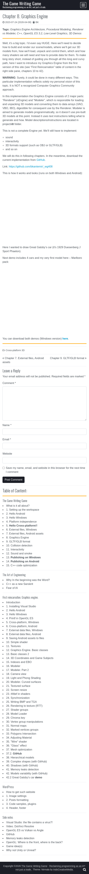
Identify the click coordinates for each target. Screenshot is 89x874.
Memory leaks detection (20, 838)
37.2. (14, 753)
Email (7, 439)
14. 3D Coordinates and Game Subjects (29, 658)
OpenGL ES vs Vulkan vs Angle (25, 830)
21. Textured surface (18, 686)
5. (21, 525)
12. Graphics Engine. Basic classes (27, 650)
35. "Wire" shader (16, 741)
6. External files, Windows (21, 529)
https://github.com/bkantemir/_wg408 (30, 166)
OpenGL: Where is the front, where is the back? (34, 842)
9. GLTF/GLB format (18, 541)
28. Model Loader (16, 713)
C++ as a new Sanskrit (19, 584)
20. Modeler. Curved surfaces (23, 682)
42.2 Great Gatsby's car (24, 777)
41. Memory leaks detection (22, 769)
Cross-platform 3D (15, 350)
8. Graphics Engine (17, 537)
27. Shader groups (17, 709)
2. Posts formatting (17, 800)
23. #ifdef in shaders (18, 693)
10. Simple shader (17, 642)
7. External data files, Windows (24, 630)
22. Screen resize (16, 689)
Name (7, 425)
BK (37, 22)
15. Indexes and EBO (19, 662)
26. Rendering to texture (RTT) (24, 705)
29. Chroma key (15, 717)
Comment (9, 383)
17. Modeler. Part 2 (17, 670)
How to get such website (20, 792)
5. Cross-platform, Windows (22, 622)
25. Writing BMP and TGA (21, 701)
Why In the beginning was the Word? (28, 580)
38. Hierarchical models (20, 757)
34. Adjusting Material (19, 737)
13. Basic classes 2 (17, 654)
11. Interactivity (15, 549)
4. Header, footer (16, 808)
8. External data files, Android (23, 634)
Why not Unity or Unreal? (21, 850)
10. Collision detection (19, 545)
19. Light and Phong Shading (23, 678)
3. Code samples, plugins (21, 804)
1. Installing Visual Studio (21, 606)
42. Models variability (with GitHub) (26, 773)
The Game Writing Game (22, 3)
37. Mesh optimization (19, 749)
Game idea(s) (14, 846)
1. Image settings (16, 796)
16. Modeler (13, 666)
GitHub (41, 159)
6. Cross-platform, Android (21, 626)
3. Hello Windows (16, 517)
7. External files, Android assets (24, 533)
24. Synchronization (18, 697)
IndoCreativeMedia (63, 869)
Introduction (13, 602)
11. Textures (13, 646)
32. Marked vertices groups (22, 729)
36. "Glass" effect (16, 745)
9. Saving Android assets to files (25, 638)
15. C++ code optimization (21, 565)
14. (22, 561)
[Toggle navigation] (83, 5)
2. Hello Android (15, 513)
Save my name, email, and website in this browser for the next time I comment (45, 470)
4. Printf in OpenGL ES (19, 618)
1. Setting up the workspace (22, 509)
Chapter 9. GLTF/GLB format (67, 358)
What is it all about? (18, 505)
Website (7, 453)
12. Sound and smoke (19, 553)
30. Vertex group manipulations (24, 721)
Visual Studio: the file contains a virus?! (29, 822)
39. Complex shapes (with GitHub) (26, 761)
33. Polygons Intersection (21, 733)
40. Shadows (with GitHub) (22, 765)
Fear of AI (12, 588)
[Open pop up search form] (84, 869)
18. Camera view (16, 674)
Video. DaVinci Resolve (20, 826)
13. (23, 557)
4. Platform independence (21, 521)
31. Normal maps (16, 725)
